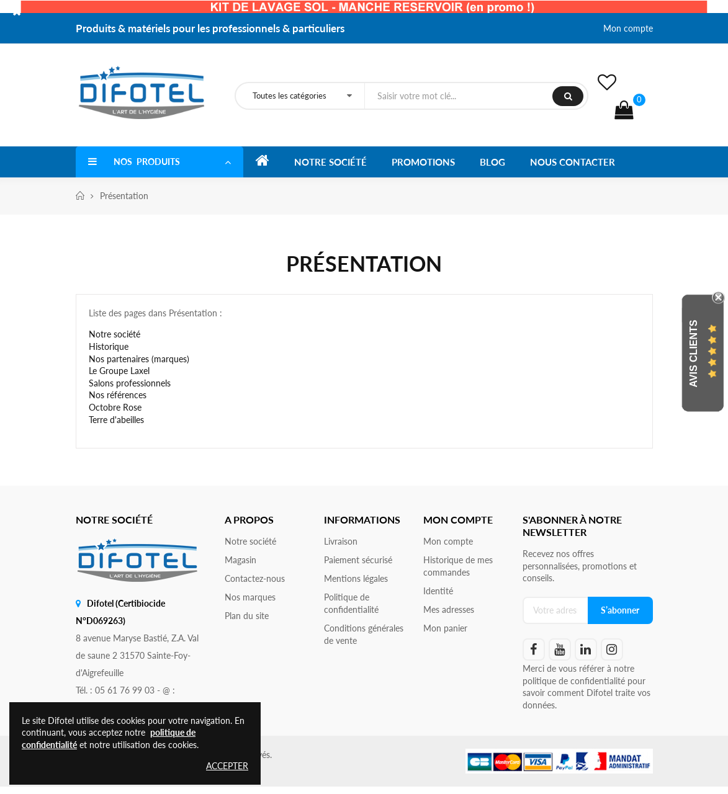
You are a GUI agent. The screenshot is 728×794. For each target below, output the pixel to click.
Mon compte (628, 28)
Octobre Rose (115, 407)
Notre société (114, 334)
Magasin (240, 560)
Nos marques (250, 597)
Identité (438, 591)
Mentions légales (356, 578)
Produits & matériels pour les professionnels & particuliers (210, 28)
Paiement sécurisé (358, 560)
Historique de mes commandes (458, 566)
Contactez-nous (255, 578)
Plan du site (247, 615)
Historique (108, 346)
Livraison (340, 541)
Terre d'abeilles (116, 419)
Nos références (117, 395)
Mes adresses (448, 609)
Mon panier (445, 628)
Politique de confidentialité (351, 603)
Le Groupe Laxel (119, 370)
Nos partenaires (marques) (139, 359)
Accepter (227, 766)
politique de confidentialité (574, 681)
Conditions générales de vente (363, 634)
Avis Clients (693, 353)
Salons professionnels (130, 383)
